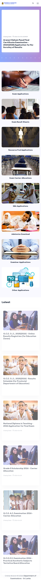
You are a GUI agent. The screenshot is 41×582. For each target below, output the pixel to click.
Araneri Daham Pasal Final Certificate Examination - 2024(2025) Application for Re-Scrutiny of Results (18, 43)
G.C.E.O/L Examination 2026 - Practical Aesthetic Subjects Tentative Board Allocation (17, 565)
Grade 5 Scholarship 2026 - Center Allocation (20, 474)
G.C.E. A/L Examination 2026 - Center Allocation (18, 519)
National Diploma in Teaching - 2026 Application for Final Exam (18, 429)
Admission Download (20, 234)
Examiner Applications (21, 262)
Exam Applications (20, 94)
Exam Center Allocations (21, 178)
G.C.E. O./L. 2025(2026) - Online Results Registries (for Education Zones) (19, 340)
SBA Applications (20, 206)
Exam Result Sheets (20, 122)
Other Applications (20, 290)
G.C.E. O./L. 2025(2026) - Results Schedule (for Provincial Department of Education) (19, 385)
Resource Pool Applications (20, 150)
